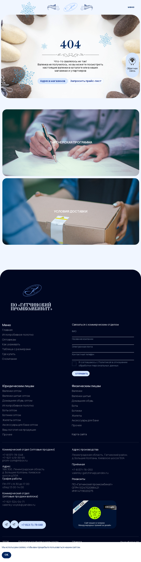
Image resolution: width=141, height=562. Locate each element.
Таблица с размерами (16, 349)
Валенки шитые (81, 396)
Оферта (77, 541)
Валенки (77, 391)
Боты (75, 405)
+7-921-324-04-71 (13, 501)
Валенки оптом (11, 391)
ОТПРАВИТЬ (81, 373)
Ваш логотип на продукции (19, 429)
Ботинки (77, 410)
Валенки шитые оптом (16, 396)
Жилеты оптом (11, 420)
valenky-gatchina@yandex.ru (90, 473)
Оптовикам (9, 339)
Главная (7, 330)
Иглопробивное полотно (18, 334)
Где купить (8, 354)
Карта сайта (79, 434)
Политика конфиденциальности (38, 541)
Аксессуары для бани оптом (20, 424)
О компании (9, 359)
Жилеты (77, 415)
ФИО (74, 331)
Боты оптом (9, 410)
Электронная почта (82, 346)
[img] (70, 7)
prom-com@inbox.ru (15, 460)
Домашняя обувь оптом (17, 400)
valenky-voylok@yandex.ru (18, 504)
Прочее (77, 425)
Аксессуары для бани (85, 420)
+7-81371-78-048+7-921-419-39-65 (13, 456)
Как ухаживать (11, 344)
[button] (86, 81)
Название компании (82, 339)
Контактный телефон (83, 354)
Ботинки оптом (11, 415)
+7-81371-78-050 (82, 469)
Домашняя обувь (82, 400)
